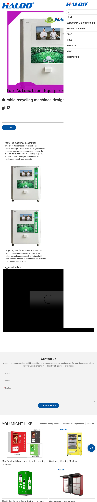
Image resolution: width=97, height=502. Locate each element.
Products (90, 424)
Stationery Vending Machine (63, 461)
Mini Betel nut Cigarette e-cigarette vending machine (23, 463)
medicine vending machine (73, 424)
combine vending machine (50, 424)
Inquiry (9, 128)
